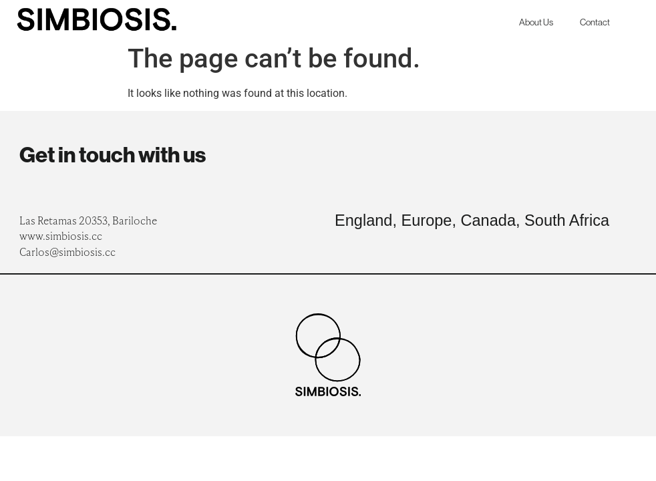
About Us (536, 22)
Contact (595, 22)
